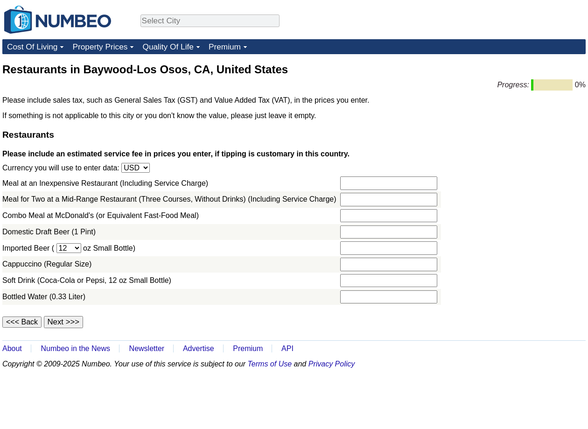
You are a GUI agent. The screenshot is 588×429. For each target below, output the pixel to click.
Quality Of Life (167, 46)
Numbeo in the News (75, 348)
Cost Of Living (32, 46)
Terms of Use (270, 364)
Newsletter (147, 348)
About (12, 348)
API (287, 348)
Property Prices (99, 46)
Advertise (198, 348)
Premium (225, 46)
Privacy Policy (331, 364)
